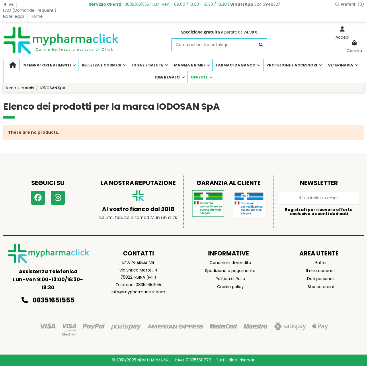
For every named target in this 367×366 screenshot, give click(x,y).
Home (37, 16)
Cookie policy (230, 287)
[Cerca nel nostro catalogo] (261, 44)
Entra (320, 262)
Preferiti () (349, 4)
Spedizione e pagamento (230, 270)
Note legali (14, 16)
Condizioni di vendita (230, 262)
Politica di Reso (230, 279)
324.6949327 (255, 4)
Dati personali (320, 279)
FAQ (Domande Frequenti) (30, 10)
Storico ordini (321, 287)
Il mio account (320, 270)
